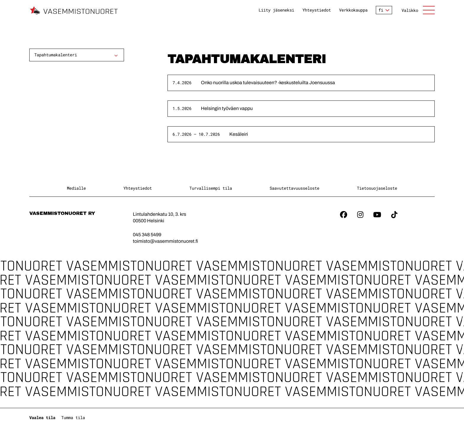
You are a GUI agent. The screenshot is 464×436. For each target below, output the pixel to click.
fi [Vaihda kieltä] (380, 10)
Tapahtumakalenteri (55, 55)
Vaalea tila (42, 417)
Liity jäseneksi (276, 10)
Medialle (76, 188)
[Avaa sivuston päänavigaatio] (418, 10)
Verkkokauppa (353, 10)
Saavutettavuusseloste (294, 188)
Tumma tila (73, 417)
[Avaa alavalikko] (116, 55)
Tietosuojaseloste (377, 188)
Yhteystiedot (316, 10)
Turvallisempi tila (210, 188)
